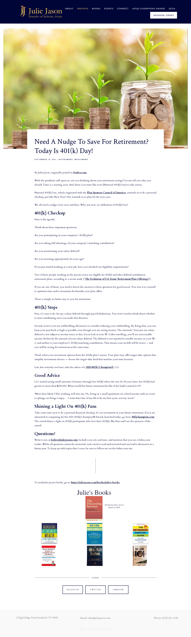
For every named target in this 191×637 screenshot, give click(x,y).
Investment (81, 159)
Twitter (95, 589)
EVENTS (108, 8)
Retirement (66, 159)
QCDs (172, 8)
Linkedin (118, 589)
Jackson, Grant (163, 15)
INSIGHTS (82, 8)
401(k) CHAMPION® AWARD (148, 8)
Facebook (73, 589)
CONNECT (123, 8)
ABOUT (69, 8)
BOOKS (96, 8)
